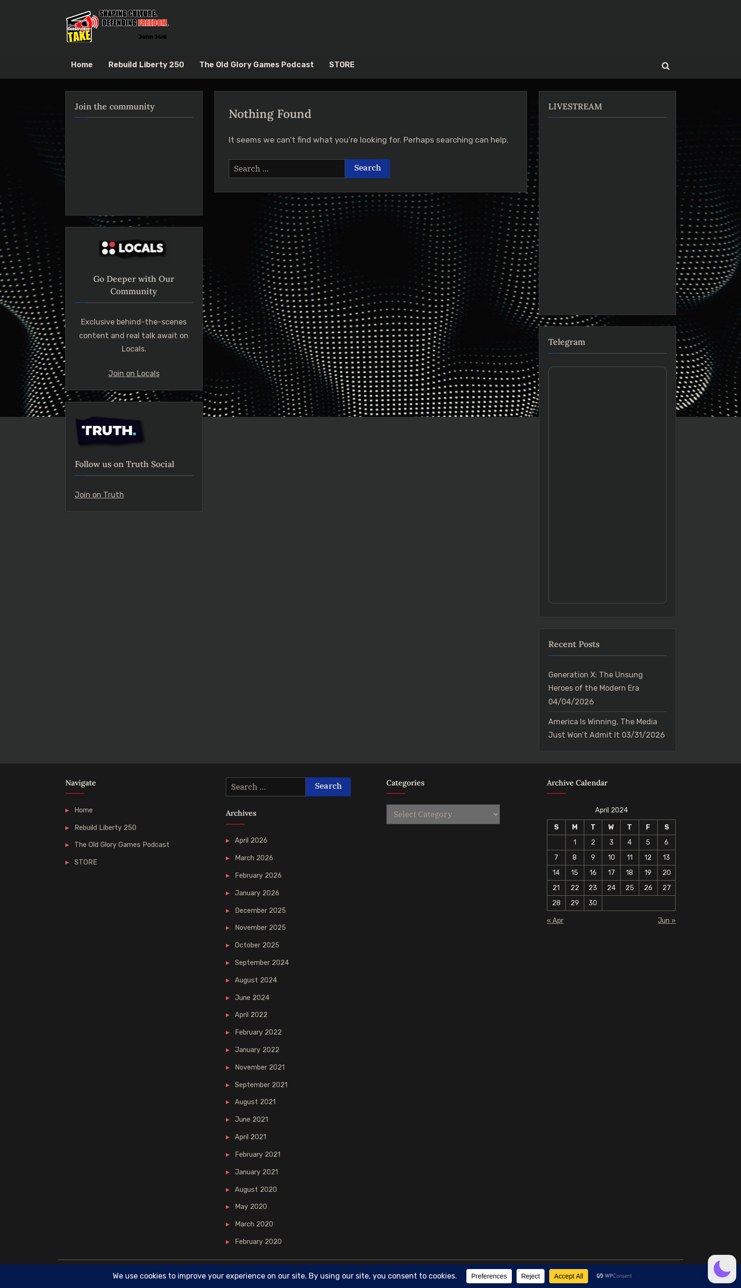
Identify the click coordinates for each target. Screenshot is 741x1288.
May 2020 (251, 1206)
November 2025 (260, 927)
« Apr (555, 920)
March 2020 (254, 1224)
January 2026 (257, 893)
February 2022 (258, 1032)
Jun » (667, 920)
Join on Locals (134, 373)
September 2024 (262, 962)
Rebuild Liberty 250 (146, 64)
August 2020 (256, 1189)
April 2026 (251, 840)
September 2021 (261, 1085)
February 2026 (258, 875)
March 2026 (254, 858)
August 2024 (256, 980)
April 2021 (250, 1137)
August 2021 (255, 1102)
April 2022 (251, 1014)
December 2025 (260, 910)
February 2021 (257, 1154)
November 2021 (260, 1067)
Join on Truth (99, 494)
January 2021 (256, 1172)
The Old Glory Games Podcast (256, 64)
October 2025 (257, 945)
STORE (342, 64)
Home (82, 64)
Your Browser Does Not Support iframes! (607, 485)
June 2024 (252, 997)
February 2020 (258, 1241)
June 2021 (251, 1119)
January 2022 (257, 1049)
